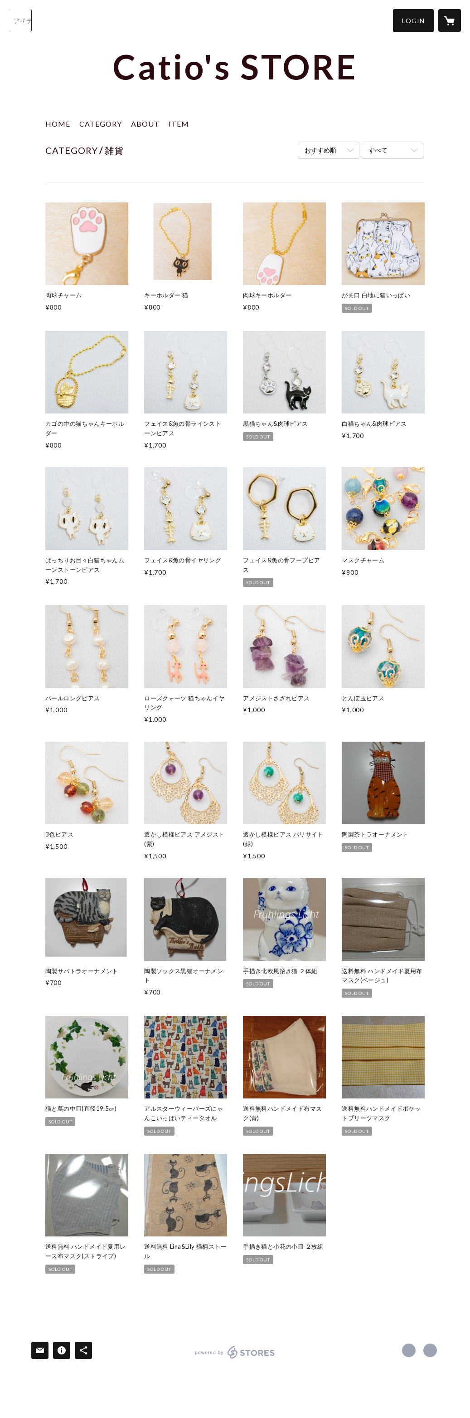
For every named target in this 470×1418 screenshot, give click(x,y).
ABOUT (145, 123)
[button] (413, 20)
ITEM (179, 123)
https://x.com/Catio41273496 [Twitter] (430, 1350)
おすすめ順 (320, 150)
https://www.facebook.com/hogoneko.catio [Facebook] (409, 1350)
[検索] (20, 20)
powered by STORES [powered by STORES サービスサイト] (235, 1358)
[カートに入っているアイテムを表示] (449, 20)
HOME (57, 123)
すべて (378, 150)
